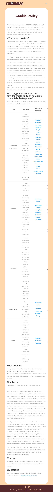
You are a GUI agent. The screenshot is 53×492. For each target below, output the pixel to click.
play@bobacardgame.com (29, 475)
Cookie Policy (38, 490)
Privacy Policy (28, 490)
